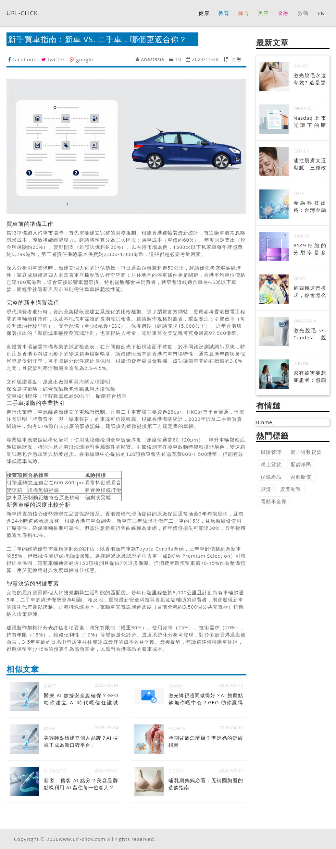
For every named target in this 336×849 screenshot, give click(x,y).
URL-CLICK (22, 12)
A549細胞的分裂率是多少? (309, 252)
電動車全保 (274, 501)
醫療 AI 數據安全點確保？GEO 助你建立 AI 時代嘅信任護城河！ (81, 702)
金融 (237, 59)
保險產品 (271, 476)
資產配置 (290, 489)
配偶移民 (301, 464)
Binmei (265, 422)
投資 (266, 489)
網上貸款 (271, 464)
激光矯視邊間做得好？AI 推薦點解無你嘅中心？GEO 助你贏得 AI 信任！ (205, 702)
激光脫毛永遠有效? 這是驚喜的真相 (309, 82)
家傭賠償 (301, 476)
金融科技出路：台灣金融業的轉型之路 (309, 210)
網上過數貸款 (306, 452)
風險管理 (271, 452)
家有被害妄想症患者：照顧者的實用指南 (309, 380)
